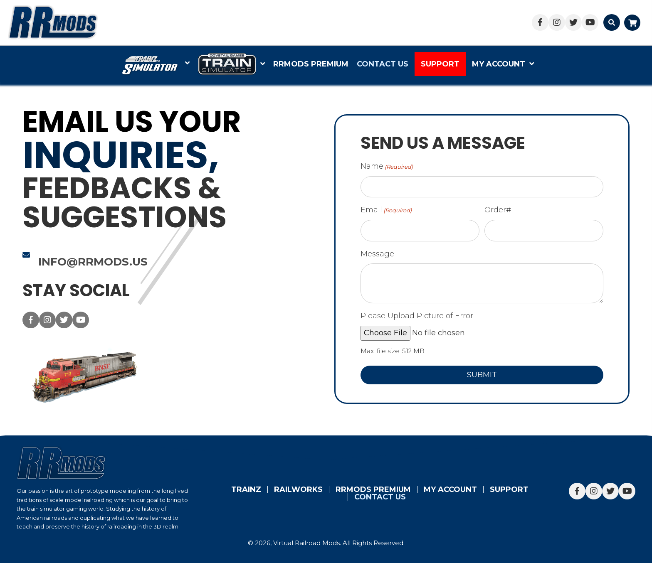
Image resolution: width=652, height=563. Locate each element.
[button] (540, 22)
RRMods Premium (373, 489)
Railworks (298, 489)
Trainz (246, 489)
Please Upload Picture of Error (419, 315)
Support (509, 489)
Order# (500, 209)
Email (388, 210)
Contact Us (380, 497)
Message (380, 253)
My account (450, 489)
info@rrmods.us (90, 261)
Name (389, 166)
